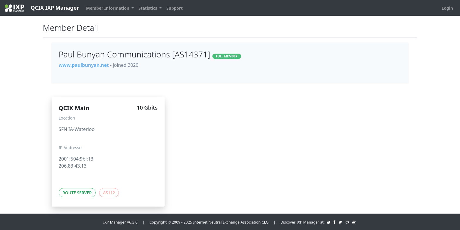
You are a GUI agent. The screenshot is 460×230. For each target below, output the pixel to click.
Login (447, 8)
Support (174, 8)
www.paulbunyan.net (84, 65)
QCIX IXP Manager (42, 8)
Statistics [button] (148, 8)
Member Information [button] (108, 8)
